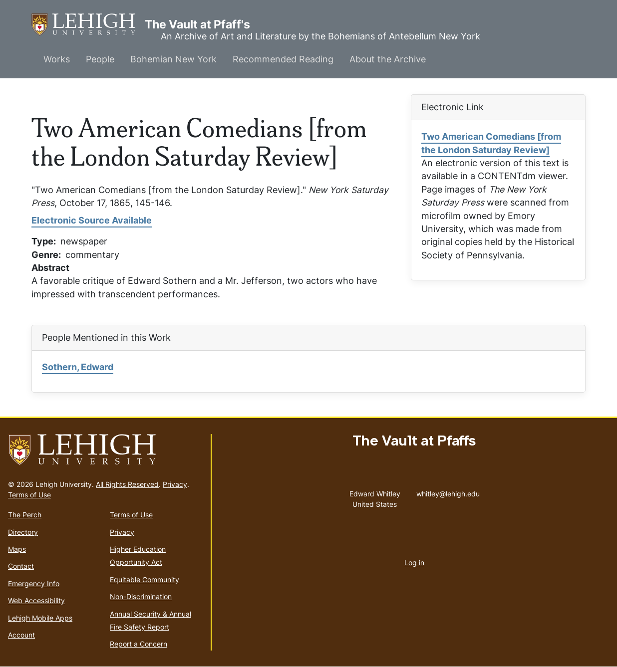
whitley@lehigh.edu (448, 491)
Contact (21, 566)
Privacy (175, 484)
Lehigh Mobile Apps (40, 618)
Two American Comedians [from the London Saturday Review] (491, 143)
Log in (414, 562)
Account (21, 635)
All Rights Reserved (127, 484)
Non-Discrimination (141, 596)
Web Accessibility (36, 600)
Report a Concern (138, 644)
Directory (23, 532)
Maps (17, 549)
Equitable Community (144, 579)
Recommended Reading (283, 59)
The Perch (24, 514)
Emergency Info (33, 583)
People (100, 59)
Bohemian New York (173, 59)
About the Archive (387, 59)
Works (56, 59)
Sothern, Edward (77, 367)
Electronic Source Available (91, 220)
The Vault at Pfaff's (88, 24)
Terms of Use (29, 494)
